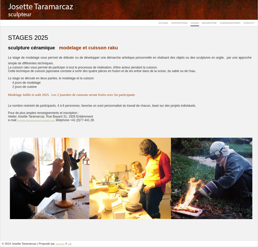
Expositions (179, 23)
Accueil (163, 23)
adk (70, 244)
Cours (195, 23)
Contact (249, 23)
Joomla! (60, 244)
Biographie (209, 23)
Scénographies (230, 23)
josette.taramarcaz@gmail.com (36, 120)
